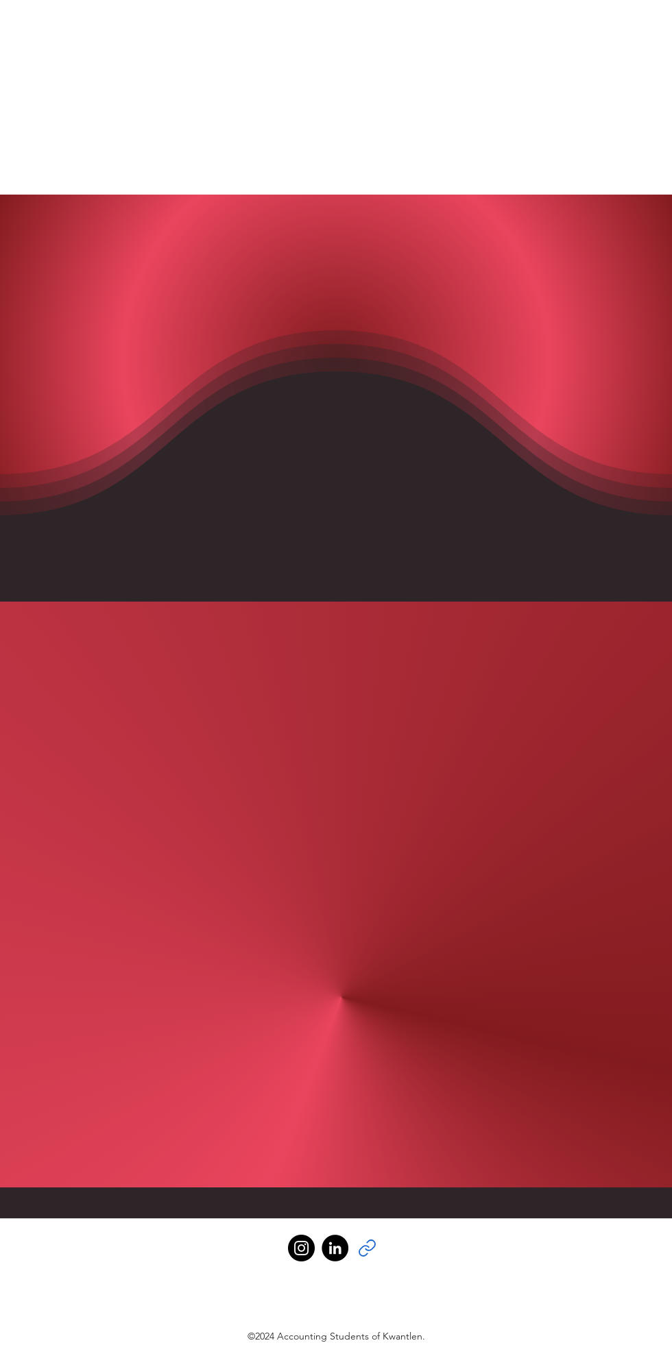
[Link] (367, 1248)
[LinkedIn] (335, 1248)
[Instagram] (301, 1248)
